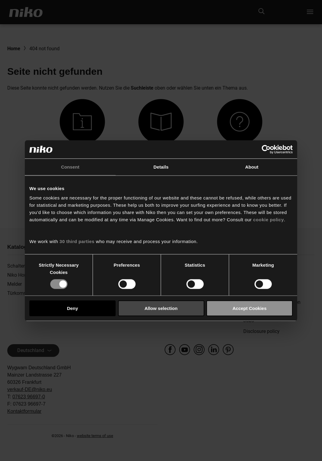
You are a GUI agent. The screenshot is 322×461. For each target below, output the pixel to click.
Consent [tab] (70, 166)
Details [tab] (161, 166)
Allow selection (160, 308)
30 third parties (77, 241)
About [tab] (251, 166)
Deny (72, 308)
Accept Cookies (249, 308)
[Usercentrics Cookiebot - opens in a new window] (266, 149)
